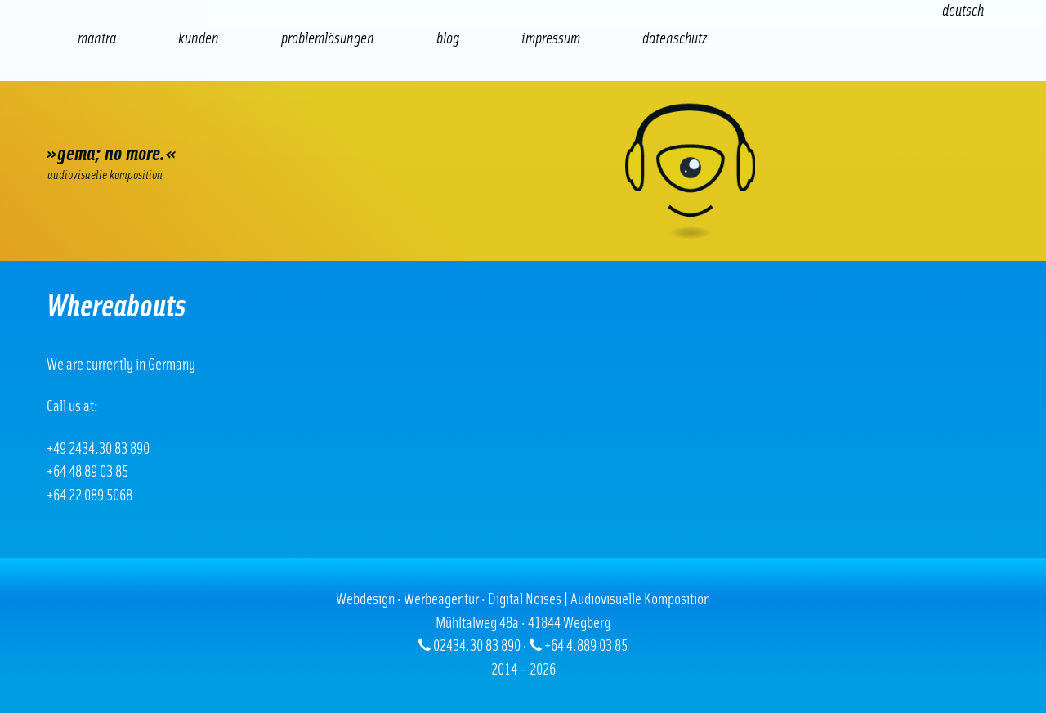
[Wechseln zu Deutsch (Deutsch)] (963, 11)
